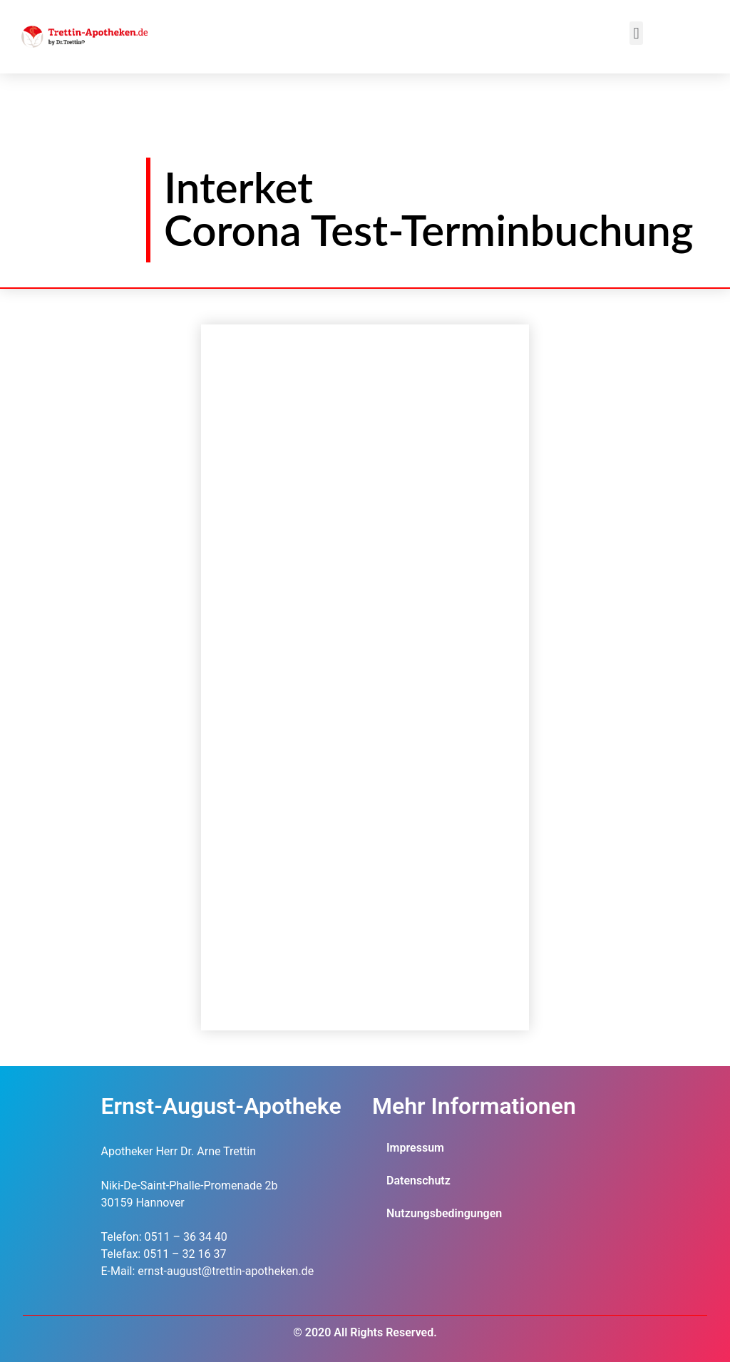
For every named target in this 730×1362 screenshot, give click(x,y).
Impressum (415, 1147)
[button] (636, 33)
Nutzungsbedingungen (444, 1213)
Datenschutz (418, 1180)
